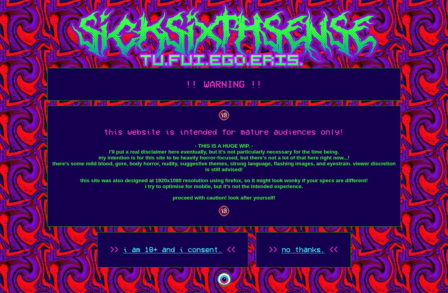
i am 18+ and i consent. (172, 249)
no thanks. (303, 249)
